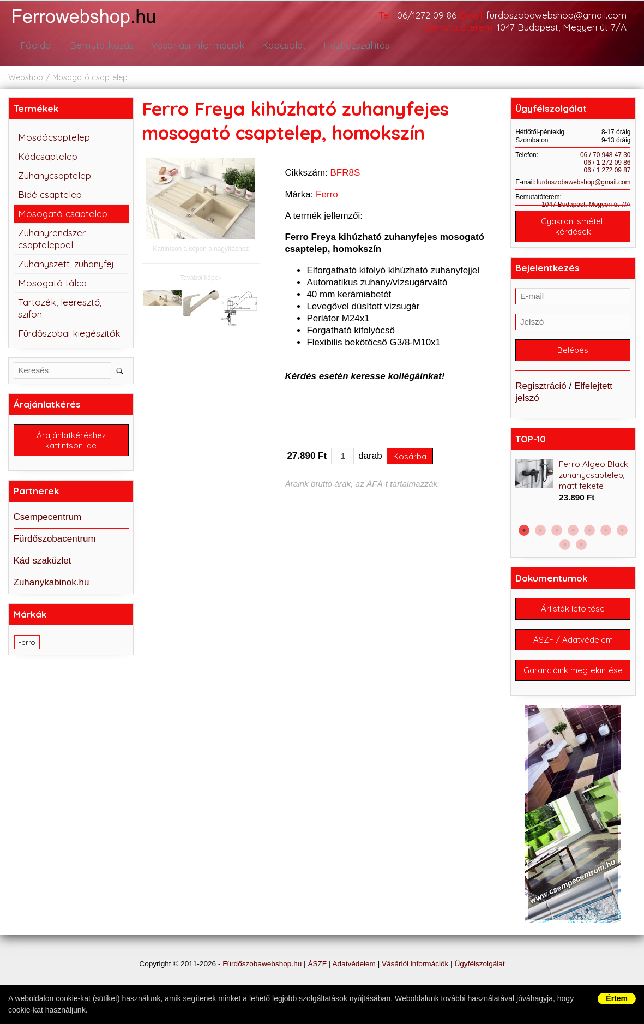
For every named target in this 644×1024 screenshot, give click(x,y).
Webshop (25, 77)
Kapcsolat (280, 45)
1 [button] (524, 533)
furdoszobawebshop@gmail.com (556, 15)
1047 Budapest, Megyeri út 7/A (562, 27)
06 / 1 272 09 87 (607, 170)
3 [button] (556, 533)
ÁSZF (317, 982)
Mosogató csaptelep (90, 77)
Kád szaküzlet (42, 562)
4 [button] (573, 533)
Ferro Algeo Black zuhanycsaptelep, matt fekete (593, 478)
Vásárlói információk (415, 982)
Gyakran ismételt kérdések (573, 227)
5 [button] (589, 533)
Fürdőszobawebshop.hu (262, 982)
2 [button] (540, 533)
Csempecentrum (48, 518)
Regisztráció (541, 389)
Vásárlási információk (193, 45)
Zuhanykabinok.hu (51, 584)
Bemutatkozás (98, 45)
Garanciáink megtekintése (573, 682)
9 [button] (581, 547)
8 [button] (564, 547)
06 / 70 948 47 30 (605, 155)
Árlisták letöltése (573, 612)
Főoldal (35, 45)
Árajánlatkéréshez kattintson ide (71, 441)
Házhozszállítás (352, 45)
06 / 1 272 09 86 (607, 162)
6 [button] (605, 533)
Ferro (327, 194)
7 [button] (622, 533)
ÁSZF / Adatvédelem (573, 644)
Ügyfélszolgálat (479, 982)
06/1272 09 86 (426, 15)
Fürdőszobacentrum (55, 540)
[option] (572, 484)
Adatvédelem (354, 982)
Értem (617, 998)
